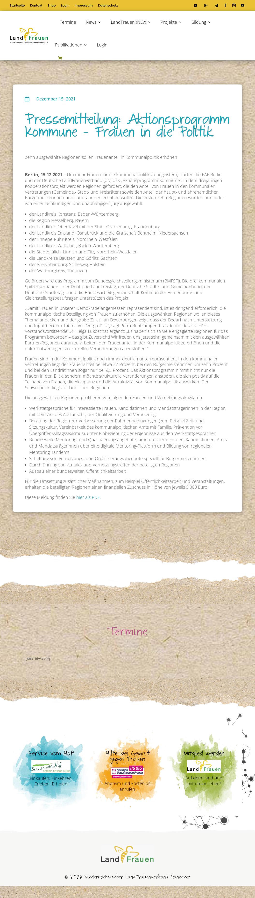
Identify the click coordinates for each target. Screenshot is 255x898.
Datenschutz (108, 6)
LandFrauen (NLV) (128, 22)
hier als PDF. (88, 497)
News (91, 22)
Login (65, 6)
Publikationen (68, 45)
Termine (68, 22)
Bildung (198, 22)
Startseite (17, 6)
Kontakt (36, 6)
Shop (52, 6)
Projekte (169, 22)
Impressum (84, 6)
